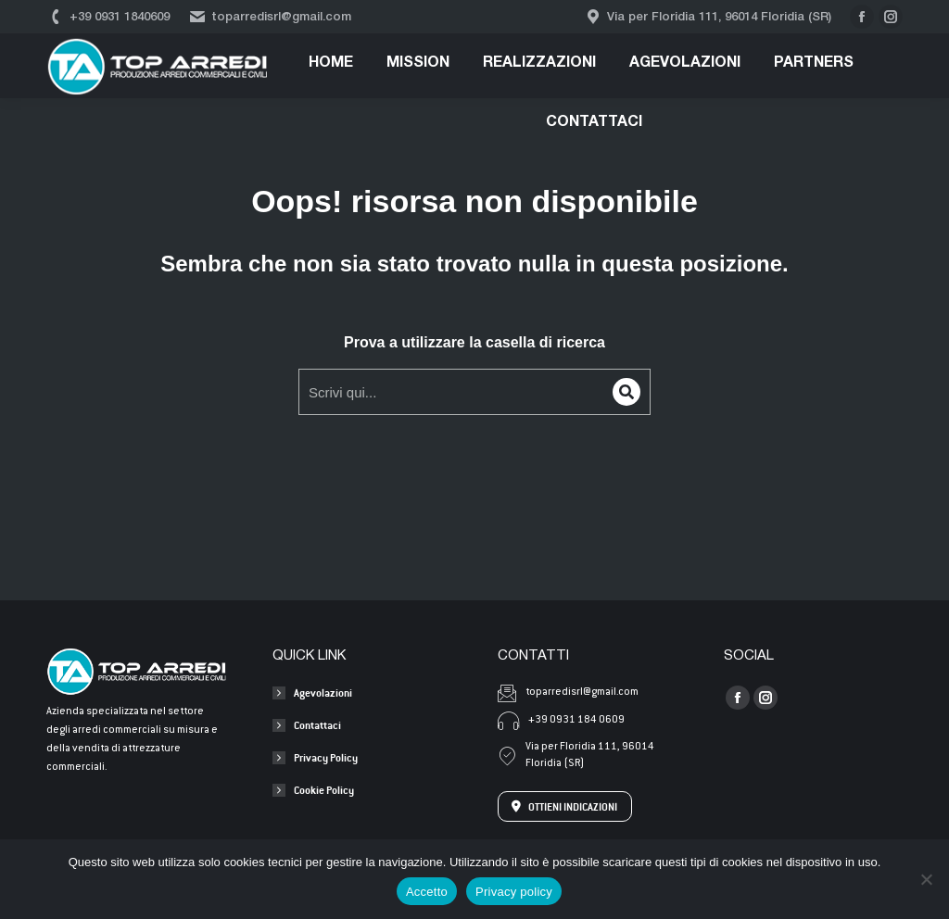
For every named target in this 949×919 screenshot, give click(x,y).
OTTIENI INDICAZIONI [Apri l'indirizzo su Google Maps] (564, 806)
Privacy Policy (326, 757)
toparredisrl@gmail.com (269, 17)
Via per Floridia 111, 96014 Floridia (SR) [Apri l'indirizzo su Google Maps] (576, 755)
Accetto (427, 892)
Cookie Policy (324, 790)
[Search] (626, 392)
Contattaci (317, 725)
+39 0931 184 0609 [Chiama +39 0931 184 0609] (561, 720)
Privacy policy (513, 892)
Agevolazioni (323, 692)
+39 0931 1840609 (108, 17)
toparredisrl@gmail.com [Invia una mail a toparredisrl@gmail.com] (568, 693)
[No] (926, 879)
